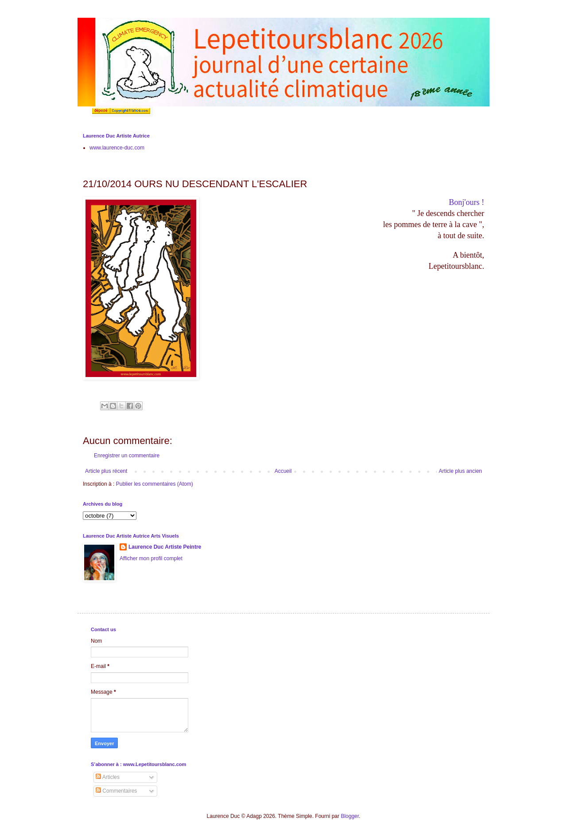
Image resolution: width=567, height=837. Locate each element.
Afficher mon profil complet (151, 558)
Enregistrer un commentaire (126, 455)
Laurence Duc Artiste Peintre (164, 547)
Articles (108, 777)
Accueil (283, 471)
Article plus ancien (460, 471)
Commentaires (116, 791)
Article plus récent (106, 471)
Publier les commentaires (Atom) (154, 484)
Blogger (350, 816)
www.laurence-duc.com (116, 148)
